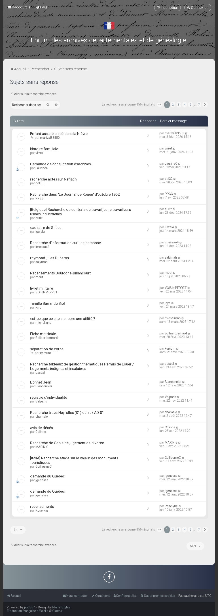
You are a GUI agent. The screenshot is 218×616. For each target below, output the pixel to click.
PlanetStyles (61, 607)
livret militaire (41, 288)
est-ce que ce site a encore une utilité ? (62, 318)
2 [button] (173, 104)
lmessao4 (42, 247)
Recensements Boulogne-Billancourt (60, 273)
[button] (160, 104)
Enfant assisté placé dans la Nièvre (59, 133)
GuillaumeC (44, 466)
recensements (42, 506)
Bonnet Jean (40, 382)
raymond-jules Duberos (49, 258)
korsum (45, 353)
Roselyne (42, 510)
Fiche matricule (43, 334)
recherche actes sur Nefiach (53, 179)
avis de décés (41, 427)
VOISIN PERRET (46, 292)
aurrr (39, 218)
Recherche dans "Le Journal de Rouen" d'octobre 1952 (75, 194)
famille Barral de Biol (47, 303)
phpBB (29, 607)
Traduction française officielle (27, 611)
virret (39, 153)
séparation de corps (46, 349)
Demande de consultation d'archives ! (61, 164)
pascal (40, 372)
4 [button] (184, 104)
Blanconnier (44, 386)
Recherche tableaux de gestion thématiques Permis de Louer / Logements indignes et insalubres (82, 366)
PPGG (40, 198)
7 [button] (199, 104)
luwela (40, 231)
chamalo (42, 416)
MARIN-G (42, 447)
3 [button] (179, 104)
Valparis (41, 401)
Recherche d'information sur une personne (65, 243)
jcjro (38, 307)
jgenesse (42, 480)
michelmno (43, 322)
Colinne (41, 431)
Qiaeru (57, 611)
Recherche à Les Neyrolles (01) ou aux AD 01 (67, 412)
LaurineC (42, 168)
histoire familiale (44, 149)
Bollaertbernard (47, 338)
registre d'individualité (48, 397)
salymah (42, 262)
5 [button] (190, 104)
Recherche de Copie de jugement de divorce (67, 443)
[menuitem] (41, 7)
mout (39, 277)
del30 (39, 183)
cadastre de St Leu (45, 227)
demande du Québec (47, 476)
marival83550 (50, 137)
